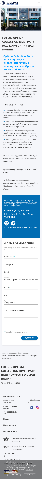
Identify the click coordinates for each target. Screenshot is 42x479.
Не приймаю (14, 475)
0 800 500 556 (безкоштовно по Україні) (22, 227)
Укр (5, 453)
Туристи (7, 301)
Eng (13, 453)
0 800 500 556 (12, 412)
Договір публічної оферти (12, 456)
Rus (9, 453)
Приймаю (30, 475)
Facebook (32, 407)
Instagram (38, 407)
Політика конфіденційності (12, 459)
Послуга (7, 278)
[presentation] (21, 323)
